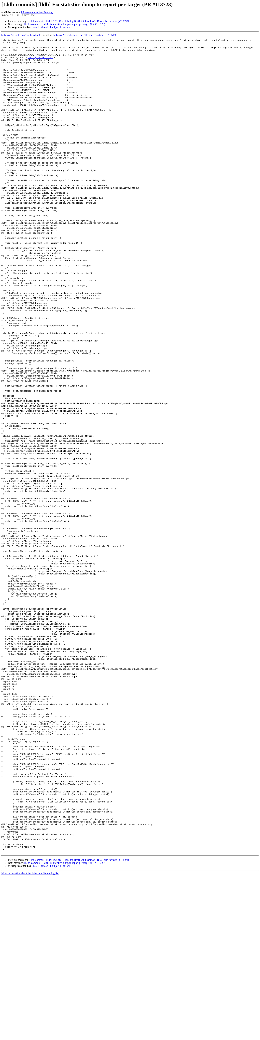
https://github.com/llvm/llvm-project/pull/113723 (84, 35)
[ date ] (35, 27)
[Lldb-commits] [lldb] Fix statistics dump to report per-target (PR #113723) (64, 24)
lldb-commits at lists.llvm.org (37, 12)
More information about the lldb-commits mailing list (30, 1037)
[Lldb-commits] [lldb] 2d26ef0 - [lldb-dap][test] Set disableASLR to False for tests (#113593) (79, 21)
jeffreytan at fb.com (40, 62)
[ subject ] (55, 27)
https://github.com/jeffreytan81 (21, 35)
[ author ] (67, 27)
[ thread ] (45, 27)
